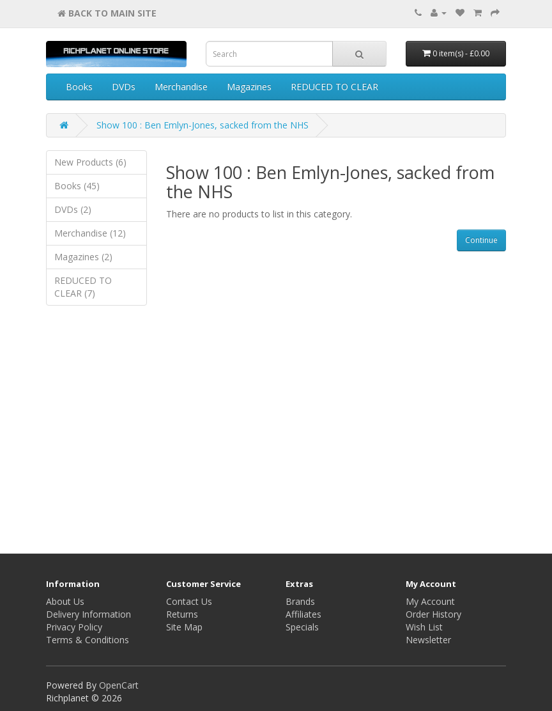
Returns (182, 614)
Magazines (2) (83, 257)
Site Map (184, 627)
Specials (302, 627)
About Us (65, 601)
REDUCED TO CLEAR (334, 87)
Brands (300, 601)
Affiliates (303, 614)
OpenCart (119, 685)
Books (79, 87)
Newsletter (428, 640)
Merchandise (181, 87)
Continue (481, 240)
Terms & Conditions (87, 640)
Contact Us (189, 601)
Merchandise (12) (90, 233)
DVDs (123, 87)
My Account (430, 601)
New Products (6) (90, 162)
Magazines (249, 87)
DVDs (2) (72, 209)
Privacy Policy (74, 627)
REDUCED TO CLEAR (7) (83, 286)
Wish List (424, 627)
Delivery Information (88, 614)
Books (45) (77, 186)
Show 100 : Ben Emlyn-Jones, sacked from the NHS (202, 125)
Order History (433, 614)
